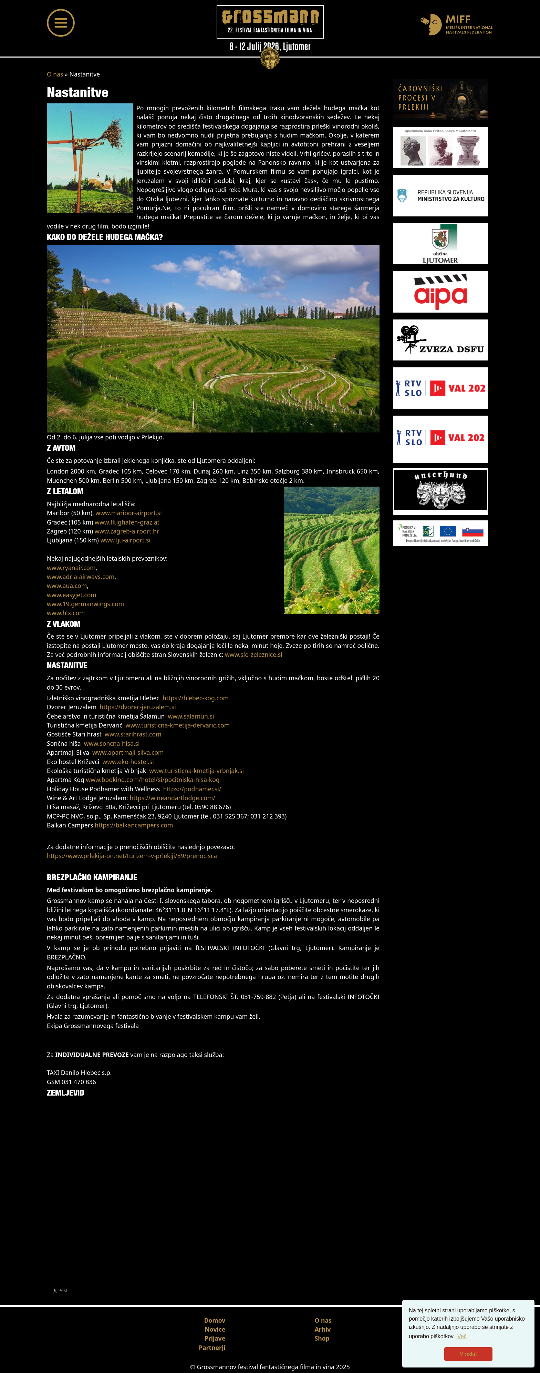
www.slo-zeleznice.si (253, 654)
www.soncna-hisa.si (112, 743)
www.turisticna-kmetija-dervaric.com (178, 725)
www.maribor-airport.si (128, 513)
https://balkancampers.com (134, 825)
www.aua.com (67, 585)
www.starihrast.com (133, 734)
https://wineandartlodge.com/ (172, 798)
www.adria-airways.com (81, 576)
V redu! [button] (468, 1354)
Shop (322, 1338)
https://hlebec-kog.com (196, 698)
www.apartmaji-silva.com (128, 752)
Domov (215, 1320)
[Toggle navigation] (61, 23)
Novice (215, 1329)
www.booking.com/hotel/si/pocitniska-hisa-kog (152, 779)
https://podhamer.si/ (192, 789)
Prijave (215, 1338)
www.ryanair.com (71, 567)
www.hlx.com (66, 613)
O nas (55, 74)
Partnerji (212, 1347)
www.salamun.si (191, 716)
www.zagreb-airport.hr (127, 531)
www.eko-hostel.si (128, 761)
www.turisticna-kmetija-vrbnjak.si (196, 770)
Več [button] (462, 1336)
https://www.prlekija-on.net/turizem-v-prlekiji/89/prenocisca (132, 856)
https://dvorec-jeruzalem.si (138, 707)
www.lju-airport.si (125, 540)
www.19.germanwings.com (85, 604)
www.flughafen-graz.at (127, 522)
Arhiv (323, 1329)
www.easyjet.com (71, 595)
